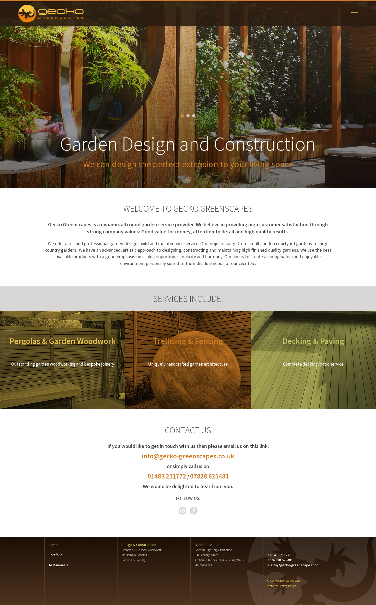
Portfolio (55, 554)
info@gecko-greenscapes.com (295, 565)
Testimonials (58, 565)
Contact (273, 544)
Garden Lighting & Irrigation (213, 550)
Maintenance (203, 565)
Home (53, 544)
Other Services (206, 544)
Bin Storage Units (206, 555)
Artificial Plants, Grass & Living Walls (219, 560)
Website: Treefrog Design (281, 586)
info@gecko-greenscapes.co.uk (188, 456)
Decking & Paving (133, 560)
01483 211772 (167, 476)
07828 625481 (209, 476)
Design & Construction (138, 544)
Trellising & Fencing (134, 555)
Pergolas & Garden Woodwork (141, 550)
